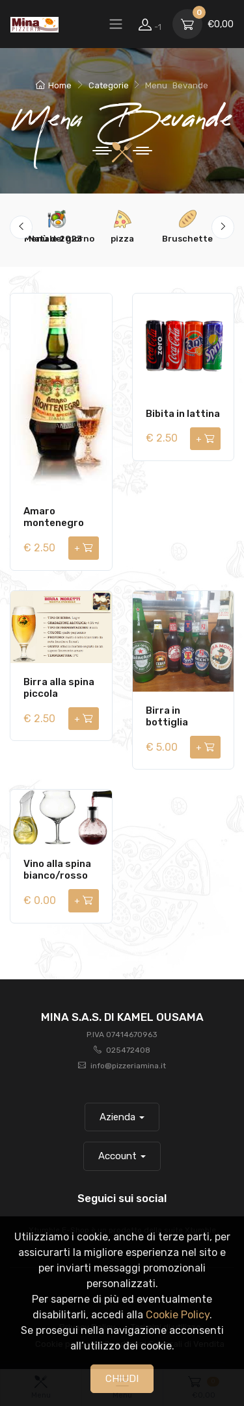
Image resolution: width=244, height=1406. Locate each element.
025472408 (128, 1050)
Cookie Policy (178, 1315)
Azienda (117, 1117)
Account (117, 1156)
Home (54, 85)
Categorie (108, 85)
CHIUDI (122, 1379)
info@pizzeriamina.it (128, 1065)
